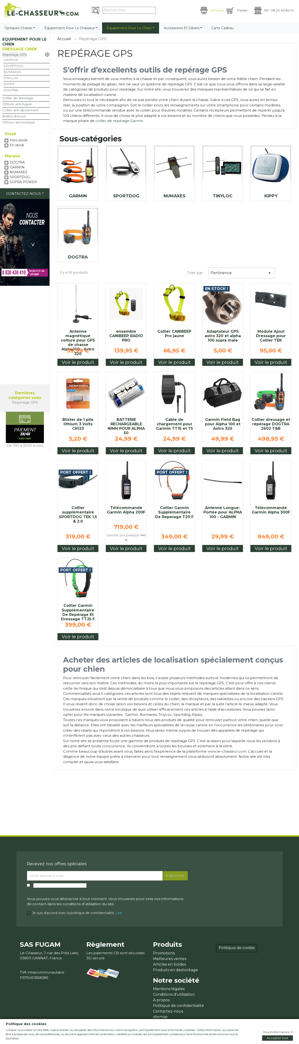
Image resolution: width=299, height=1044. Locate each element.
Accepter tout (277, 1038)
